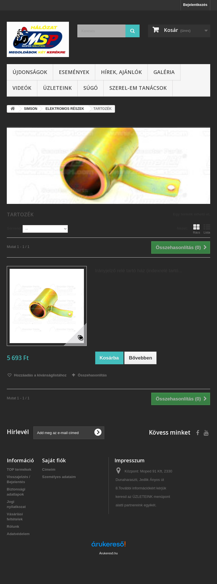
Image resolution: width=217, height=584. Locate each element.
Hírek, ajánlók (121, 72)
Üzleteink (57, 87)
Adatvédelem (18, 534)
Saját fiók (54, 460)
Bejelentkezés (195, 5)
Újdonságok (29, 72)
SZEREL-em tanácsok (138, 87)
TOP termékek (19, 469)
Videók (21, 87)
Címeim (48, 469)
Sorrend (14, 228)
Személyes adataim (59, 477)
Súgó (90, 87)
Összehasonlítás (92, 375)
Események (74, 72)
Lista (206, 229)
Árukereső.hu (108, 553)
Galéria (164, 72)
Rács (196, 229)
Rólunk (13, 526)
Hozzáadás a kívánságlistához (39, 375)
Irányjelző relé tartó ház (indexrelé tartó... (139, 270)
